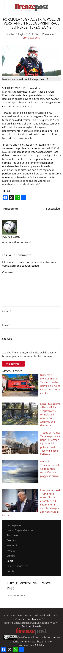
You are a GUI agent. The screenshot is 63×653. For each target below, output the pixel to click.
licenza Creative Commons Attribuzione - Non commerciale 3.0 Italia (35, 641)
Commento (8, 272)
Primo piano (14, 525)
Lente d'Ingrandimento (20, 530)
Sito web (7, 338)
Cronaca (27, 37)
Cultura (11, 555)
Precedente (10, 208)
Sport (36, 37)
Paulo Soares (49, 34)
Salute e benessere (17, 566)
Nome (6, 311)
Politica (11, 550)
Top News (12, 535)
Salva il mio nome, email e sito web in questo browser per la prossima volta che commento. (29, 354)
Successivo (53, 208)
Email (6, 325)
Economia (12, 545)
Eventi (10, 571)
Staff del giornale (31, 626)
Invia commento (13, 363)
